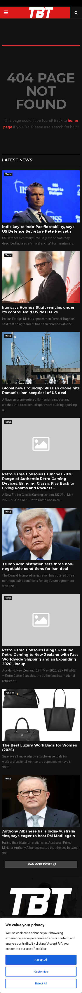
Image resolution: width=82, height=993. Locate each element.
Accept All (41, 960)
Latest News (17, 160)
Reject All (41, 983)
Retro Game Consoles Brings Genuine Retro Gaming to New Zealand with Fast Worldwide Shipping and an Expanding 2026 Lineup (40, 657)
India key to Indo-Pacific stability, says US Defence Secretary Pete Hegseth (38, 229)
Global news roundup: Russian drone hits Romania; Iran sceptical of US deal (41, 390)
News (8, 422)
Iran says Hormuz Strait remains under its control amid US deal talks (38, 309)
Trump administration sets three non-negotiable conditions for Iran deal (38, 566)
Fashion (9, 693)
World (8, 174)
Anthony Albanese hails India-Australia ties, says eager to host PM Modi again (38, 833)
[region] (41, 955)
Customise (41, 971)
